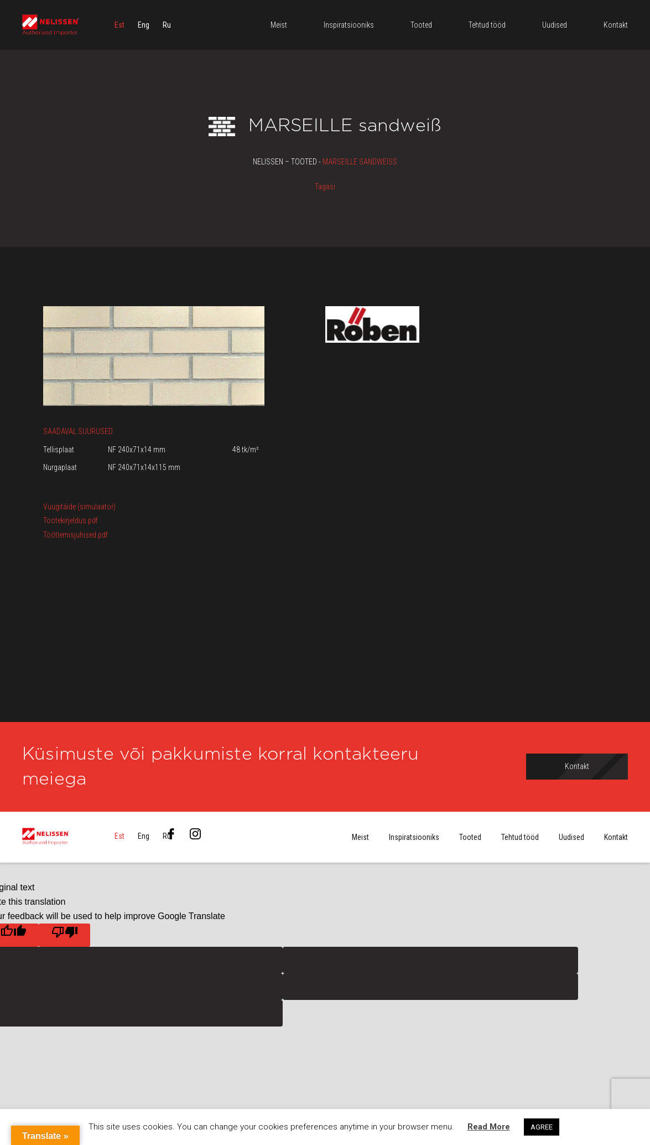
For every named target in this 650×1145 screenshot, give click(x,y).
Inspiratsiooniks (414, 837)
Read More (488, 1127)
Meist (360, 837)
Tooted (470, 837)
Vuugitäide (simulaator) (79, 506)
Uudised (571, 837)
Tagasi (325, 186)
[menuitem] (119, 24)
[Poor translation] (64, 935)
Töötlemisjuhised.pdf (75, 534)
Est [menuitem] (119, 24)
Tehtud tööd (520, 837)
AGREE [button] (542, 1127)
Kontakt (616, 837)
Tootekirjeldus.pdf (70, 520)
